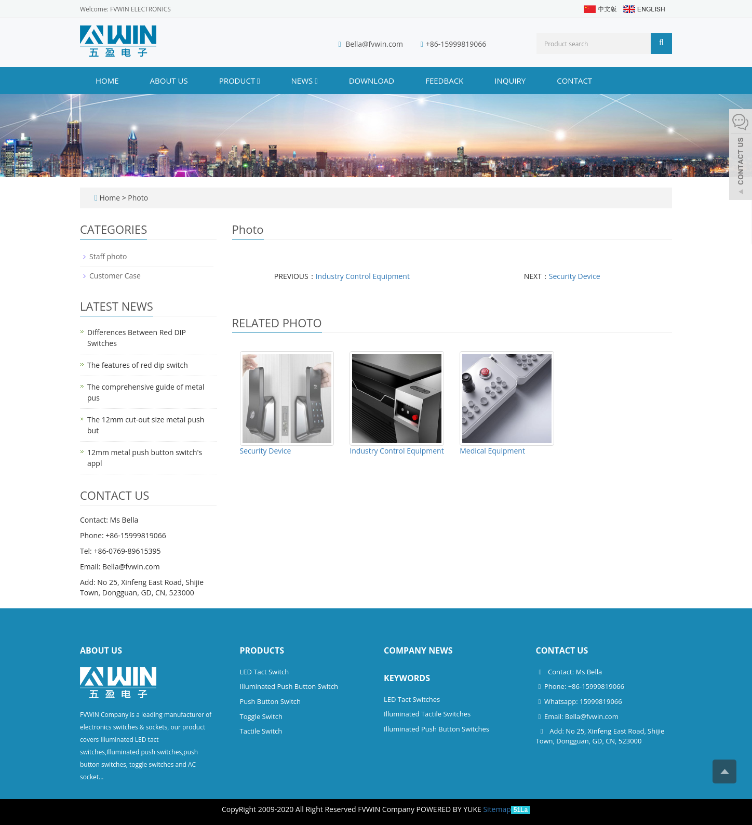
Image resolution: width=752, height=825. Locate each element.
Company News (418, 650)
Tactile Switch (261, 731)
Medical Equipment (492, 451)
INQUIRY (510, 80)
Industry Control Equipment (363, 276)
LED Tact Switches (412, 699)
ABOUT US (169, 80)
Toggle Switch (261, 716)
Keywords (407, 678)
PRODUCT (239, 80)
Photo (138, 198)
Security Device (574, 276)
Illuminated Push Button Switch (289, 686)
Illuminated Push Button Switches (436, 729)
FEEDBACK (444, 80)
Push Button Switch (270, 701)
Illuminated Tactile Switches (427, 713)
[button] (258, 80)
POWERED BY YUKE (450, 809)
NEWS (304, 80)
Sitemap (497, 809)
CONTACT (574, 80)
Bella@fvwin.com (374, 44)
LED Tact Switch (264, 671)
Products (262, 650)
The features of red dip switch (137, 365)
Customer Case (115, 276)
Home (107, 80)
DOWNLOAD (372, 80)
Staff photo (108, 256)
